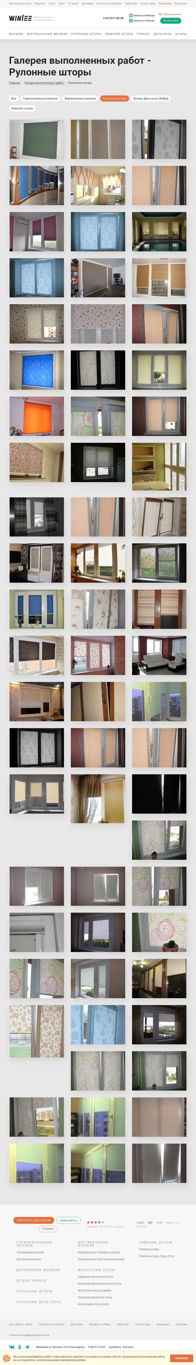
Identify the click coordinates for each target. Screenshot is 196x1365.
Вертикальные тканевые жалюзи (99, 1252)
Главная (15, 83)
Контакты (180, 3)
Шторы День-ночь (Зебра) (150, 98)
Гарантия (131, 3)
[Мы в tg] (27, 1347)
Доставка (76, 1324)
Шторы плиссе (32, 1280)
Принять (182, 1358)
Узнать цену (148, 3)
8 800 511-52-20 (98, 1347)
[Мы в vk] (12, 1347)
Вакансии (165, 3)
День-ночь (163, 33)
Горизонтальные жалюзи (40, 98)
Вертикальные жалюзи (47, 33)
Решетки (39, 3)
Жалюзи (16, 33)
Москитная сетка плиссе (93, 1304)
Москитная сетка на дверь (94, 1290)
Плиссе (143, 33)
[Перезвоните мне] (170, 14)
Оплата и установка (109, 3)
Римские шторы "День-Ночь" (157, 1256)
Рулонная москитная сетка (95, 1297)
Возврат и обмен (99, 1324)
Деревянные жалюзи (38, 1269)
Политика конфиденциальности (29, 1335)
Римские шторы (119, 33)
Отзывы (73, 3)
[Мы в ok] (19, 1347)
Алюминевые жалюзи (30, 1252)
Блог (62, 3)
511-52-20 (113, 18)
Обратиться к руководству (34, 1220)
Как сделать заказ (20, 1324)
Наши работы (68, 1220)
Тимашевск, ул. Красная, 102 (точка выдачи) (62, 1347)
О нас (52, 3)
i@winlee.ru (115, 1347)
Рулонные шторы (86, 33)
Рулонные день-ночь (39, 1301)
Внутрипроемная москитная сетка (99, 1283)
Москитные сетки (20, 3)
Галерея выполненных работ (44, 83)
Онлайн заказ (170, 20)
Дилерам (87, 3)
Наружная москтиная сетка (95, 1276)
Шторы (181, 33)
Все (13, 98)
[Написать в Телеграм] (141, 20)
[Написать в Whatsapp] (141, 15)
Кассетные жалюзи (29, 1259)
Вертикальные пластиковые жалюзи (101, 1259)
